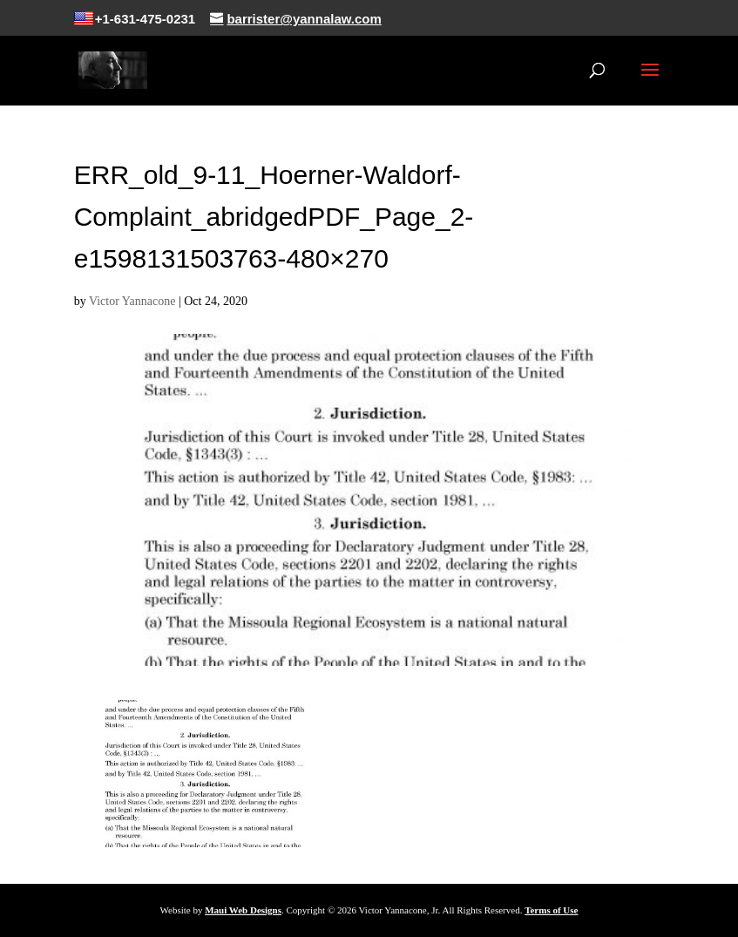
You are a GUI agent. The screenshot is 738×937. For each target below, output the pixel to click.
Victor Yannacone (132, 301)
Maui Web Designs (243, 910)
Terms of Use (551, 910)
